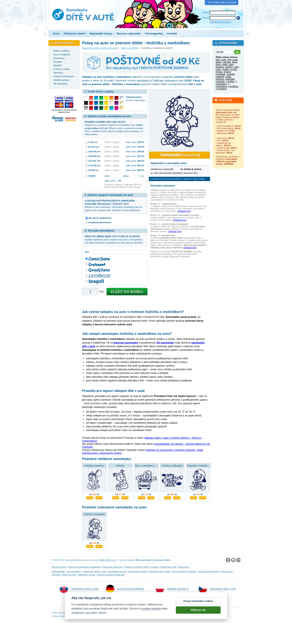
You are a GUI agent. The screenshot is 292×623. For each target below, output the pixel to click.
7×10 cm (92, 142)
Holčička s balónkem (94, 466)
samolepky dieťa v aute (94, 571)
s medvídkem (222, 85)
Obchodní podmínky (112, 567)
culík (236, 67)
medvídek (230, 79)
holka (224, 64)
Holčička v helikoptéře (172, 466)
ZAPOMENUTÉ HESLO (220, 22)
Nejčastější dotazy (101, 33)
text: (88, 252)
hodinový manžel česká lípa (111, 574)
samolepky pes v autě (159, 571)
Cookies (155, 567)
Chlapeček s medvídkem (198, 466)
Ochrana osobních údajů (136, 567)
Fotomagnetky (154, 33)
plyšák (233, 69)
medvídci (220, 81)
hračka (225, 69)
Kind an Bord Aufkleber (125, 589)
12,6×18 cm (94, 156)
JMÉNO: (206, 13)
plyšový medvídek (223, 72)
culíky (218, 69)
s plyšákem (221, 88)
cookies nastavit (151, 611)
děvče (219, 62)
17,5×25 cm (94, 165)
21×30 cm (93, 170)
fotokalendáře (58, 571)
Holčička (120, 466)
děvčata (227, 62)
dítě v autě (221, 59)
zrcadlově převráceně (99, 222)
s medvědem (226, 82)
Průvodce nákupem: (163, 185)
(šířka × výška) (112, 142)
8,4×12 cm (93, 147)
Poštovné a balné (74, 33)
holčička (220, 67)
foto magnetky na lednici (184, 571)
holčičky (229, 67)
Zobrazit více (184, 211)
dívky (218, 64)
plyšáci (219, 71)
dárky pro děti (69, 574)
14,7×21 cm (94, 161)
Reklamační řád (168, 567)
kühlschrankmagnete (208, 571)
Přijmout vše (198, 612)
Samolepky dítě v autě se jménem (100, 48)
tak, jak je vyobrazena (100, 218)
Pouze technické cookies (198, 603)
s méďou (230, 81)
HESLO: (206, 18)
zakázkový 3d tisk (86, 574)
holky (231, 64)
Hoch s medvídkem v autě (147, 466)
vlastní (92, 176)
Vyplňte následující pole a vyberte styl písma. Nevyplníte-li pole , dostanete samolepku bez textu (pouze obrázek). (114, 239)
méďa (228, 76)
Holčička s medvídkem (94, 514)
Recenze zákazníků (129, 33)
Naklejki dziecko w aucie (172, 593)
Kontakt (172, 33)
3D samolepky (74, 571)
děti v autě (232, 59)
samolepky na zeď (117, 571)
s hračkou (233, 86)
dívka (234, 62)
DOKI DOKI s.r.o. (107, 560)
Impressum (183, 567)
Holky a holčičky (130, 48)
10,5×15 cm (94, 151)
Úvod (56, 33)
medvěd (231, 74)
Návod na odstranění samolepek (84, 567)
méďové (220, 79)
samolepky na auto (137, 571)
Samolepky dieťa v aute (79, 589)
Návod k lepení (59, 567)
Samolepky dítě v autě (217, 589)
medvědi (220, 76)
